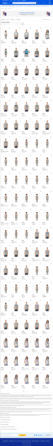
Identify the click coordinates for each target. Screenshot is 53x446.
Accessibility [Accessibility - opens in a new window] (47, 440)
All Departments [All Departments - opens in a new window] (6, 440)
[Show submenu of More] (48, 5)
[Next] (30, 391)
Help (30, 440)
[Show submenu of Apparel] (45, 5)
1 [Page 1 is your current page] (23, 391)
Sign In (49, 0)
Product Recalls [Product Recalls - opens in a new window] (42, 440)
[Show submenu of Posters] (26, 5)
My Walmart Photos (19, 0)
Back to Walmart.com (5, 0)
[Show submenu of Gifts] (42, 5)
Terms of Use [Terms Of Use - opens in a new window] (17, 441)
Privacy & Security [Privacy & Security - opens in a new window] (22, 441)
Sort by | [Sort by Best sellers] (44, 19)
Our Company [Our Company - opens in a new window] (20, 440)
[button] (6, 28)
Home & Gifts (2, 8)
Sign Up (22, 435)
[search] (23, 24)
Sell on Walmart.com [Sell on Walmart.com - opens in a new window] (25, 440)
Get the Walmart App (11, 441)
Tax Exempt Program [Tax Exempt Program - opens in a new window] (5, 441)
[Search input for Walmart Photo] (24, 3)
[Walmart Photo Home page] (6, 3)
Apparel (6, 8)
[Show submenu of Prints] (17, 5)
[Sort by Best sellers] (49, 19)
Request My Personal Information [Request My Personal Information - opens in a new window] (26, 442)
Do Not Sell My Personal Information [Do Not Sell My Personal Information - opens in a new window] (45, 441)
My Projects (14, 0)
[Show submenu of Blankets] (35, 5)
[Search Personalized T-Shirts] (11, 24)
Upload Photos (24, 0)
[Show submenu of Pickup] (14, 5)
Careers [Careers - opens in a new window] (15, 440)
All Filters (3, 19)
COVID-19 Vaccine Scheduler (36, 440)
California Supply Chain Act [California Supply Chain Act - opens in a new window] (35, 441)
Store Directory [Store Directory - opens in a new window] (11, 440)
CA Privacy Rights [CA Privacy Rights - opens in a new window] (28, 441)
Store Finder (10, 0)
